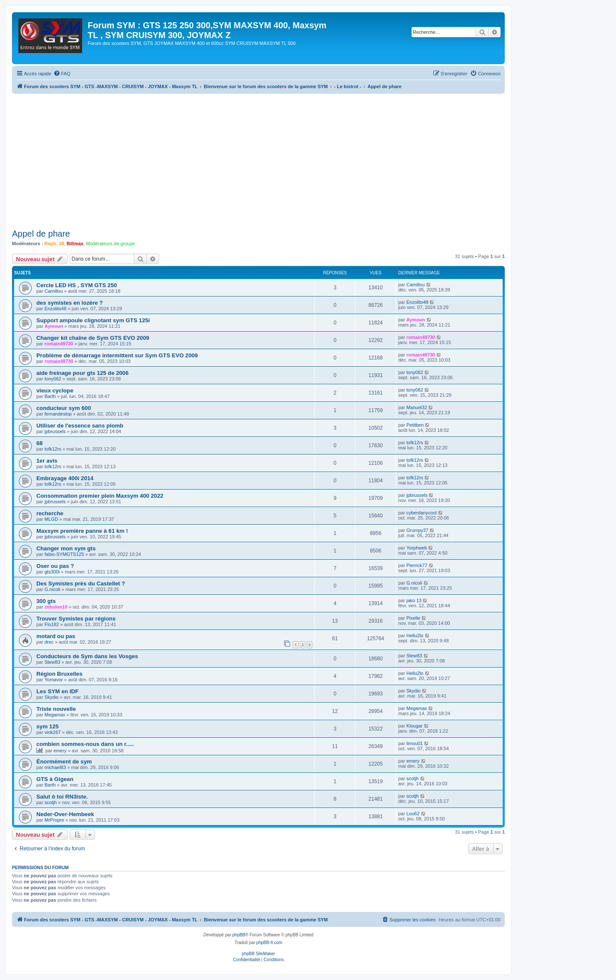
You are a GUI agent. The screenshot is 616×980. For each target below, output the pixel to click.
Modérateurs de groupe (110, 243)
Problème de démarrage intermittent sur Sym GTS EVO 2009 (117, 355)
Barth (50, 396)
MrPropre (54, 820)
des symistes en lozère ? (69, 303)
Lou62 (413, 813)
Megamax (54, 714)
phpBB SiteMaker (258, 953)
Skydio (51, 697)
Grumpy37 (417, 530)
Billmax (75, 243)
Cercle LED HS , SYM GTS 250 (76, 285)
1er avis (46, 460)
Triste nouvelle (56, 709)
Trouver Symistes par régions (76, 618)
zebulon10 (56, 606)
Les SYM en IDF (57, 691)
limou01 (414, 743)
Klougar (414, 725)
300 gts (46, 601)
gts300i (51, 571)
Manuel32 (416, 407)
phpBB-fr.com (269, 942)
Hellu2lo (415, 635)
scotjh (412, 778)
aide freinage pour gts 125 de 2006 (82, 373)
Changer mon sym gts (66, 548)
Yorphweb (416, 547)
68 (39, 443)
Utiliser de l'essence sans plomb (79, 425)
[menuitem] (62, 73)
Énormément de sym (64, 761)
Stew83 (52, 662)
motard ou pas (55, 636)
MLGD (51, 519)
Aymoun (53, 326)
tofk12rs (52, 448)
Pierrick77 (416, 565)
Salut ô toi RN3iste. (62, 796)
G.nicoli (52, 589)
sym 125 (47, 726)
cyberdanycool (421, 512)
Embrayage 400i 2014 (64, 478)
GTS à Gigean (54, 779)
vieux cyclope (55, 390)
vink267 (52, 732)
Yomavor (53, 679)
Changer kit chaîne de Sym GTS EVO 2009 (92, 338)
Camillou (53, 291)
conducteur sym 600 (63, 408)
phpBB (238, 934)
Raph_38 (54, 243)
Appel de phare (41, 233)
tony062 (52, 378)
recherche (49, 513)
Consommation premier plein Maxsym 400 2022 (99, 496)
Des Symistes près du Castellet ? (80, 583)
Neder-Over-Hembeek (65, 814)
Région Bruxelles (59, 674)
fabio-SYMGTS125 (64, 554)
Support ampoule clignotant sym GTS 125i (93, 320)
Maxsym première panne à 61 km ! (82, 531)
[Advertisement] (268, 158)
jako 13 (413, 600)
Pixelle (413, 618)
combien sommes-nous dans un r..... (85, 744)
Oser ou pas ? (55, 566)
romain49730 (58, 343)
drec (48, 641)
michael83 (55, 767)
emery (60, 750)
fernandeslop (58, 413)
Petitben (415, 425)
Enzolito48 (55, 308)
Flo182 (51, 624)
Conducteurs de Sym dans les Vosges (87, 656)
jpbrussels (55, 431)
